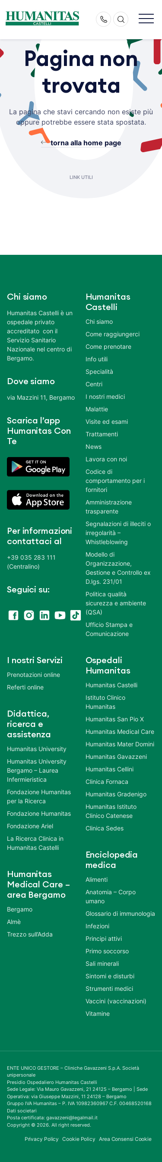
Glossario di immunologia (120, 913)
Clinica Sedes (105, 828)
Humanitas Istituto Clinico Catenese (111, 811)
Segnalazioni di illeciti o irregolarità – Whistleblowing (118, 532)
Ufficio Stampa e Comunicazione (109, 629)
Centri (94, 384)
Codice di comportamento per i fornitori (115, 480)
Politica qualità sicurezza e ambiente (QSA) (116, 603)
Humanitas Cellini (109, 769)
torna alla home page (86, 142)
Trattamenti (102, 434)
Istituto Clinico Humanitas (105, 702)
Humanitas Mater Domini (120, 744)
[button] (146, 19)
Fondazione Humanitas (39, 813)
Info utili (97, 359)
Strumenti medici (109, 988)
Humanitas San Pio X (115, 719)
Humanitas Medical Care (120, 731)
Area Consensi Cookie (125, 1139)
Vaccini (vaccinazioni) (116, 1001)
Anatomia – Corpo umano (111, 896)
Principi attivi (104, 938)
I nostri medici (105, 396)
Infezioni (97, 926)
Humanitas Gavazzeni (116, 756)
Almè (14, 921)
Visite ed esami (107, 421)
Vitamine (98, 1013)
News (94, 446)
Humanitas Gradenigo (116, 794)
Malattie (97, 409)
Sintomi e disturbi (110, 976)
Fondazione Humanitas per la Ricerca (39, 796)
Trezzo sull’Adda (30, 934)
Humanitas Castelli (111, 685)
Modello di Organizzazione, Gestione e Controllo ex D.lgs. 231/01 (118, 568)
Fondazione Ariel (30, 826)
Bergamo (19, 909)
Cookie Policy (78, 1139)
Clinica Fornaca (107, 781)
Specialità (99, 371)
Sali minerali (102, 963)
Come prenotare (108, 346)
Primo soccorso (107, 951)
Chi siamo (99, 321)
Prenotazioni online (33, 674)
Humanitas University (37, 748)
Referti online (25, 687)
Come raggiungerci (113, 334)
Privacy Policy (42, 1139)
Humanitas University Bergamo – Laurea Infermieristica (37, 770)
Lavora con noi (106, 459)
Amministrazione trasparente (109, 506)
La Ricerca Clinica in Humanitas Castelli (35, 843)
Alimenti (97, 879)
